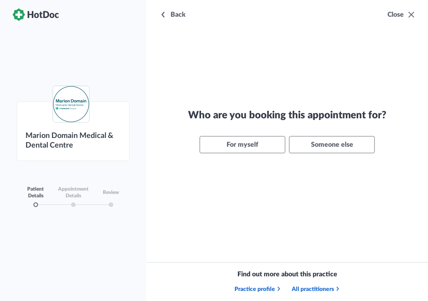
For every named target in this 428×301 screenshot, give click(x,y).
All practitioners (316, 289)
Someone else (332, 144)
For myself (242, 144)
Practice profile (257, 289)
